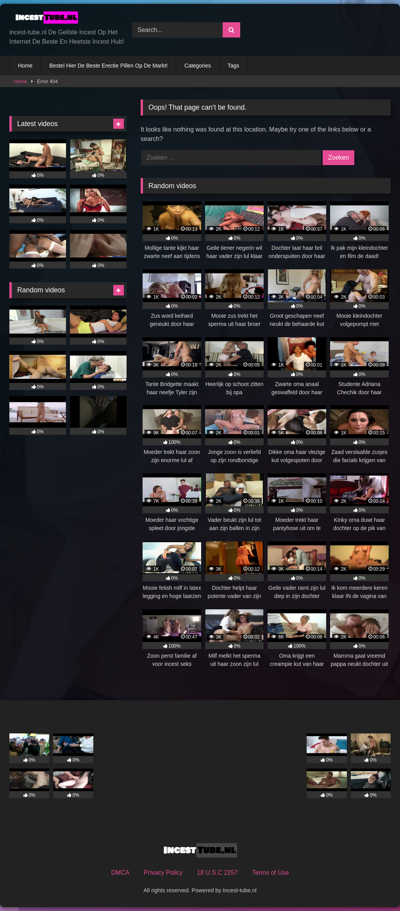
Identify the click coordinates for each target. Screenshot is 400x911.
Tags (233, 65)
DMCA (120, 872)
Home (25, 65)
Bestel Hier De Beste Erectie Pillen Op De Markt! (108, 65)
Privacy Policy (163, 872)
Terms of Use (270, 872)
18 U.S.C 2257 (217, 872)
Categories (197, 65)
